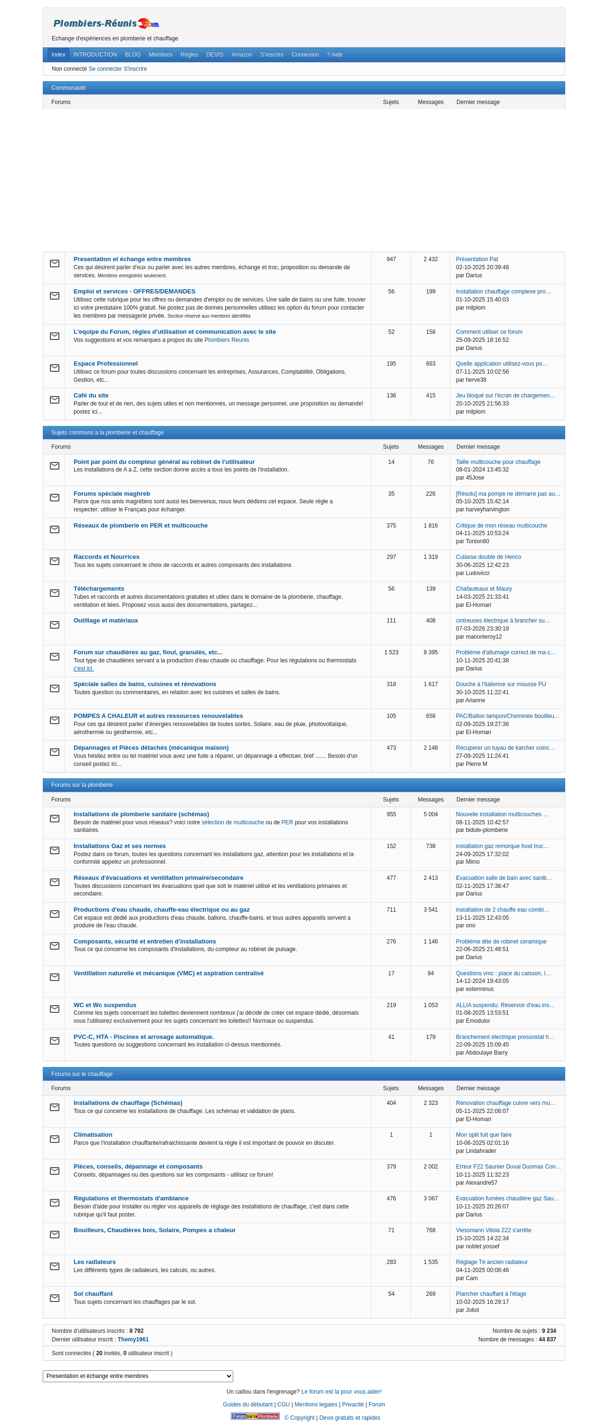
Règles (189, 54)
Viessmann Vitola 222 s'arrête (494, 1230)
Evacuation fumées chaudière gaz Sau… (507, 1198)
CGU (283, 1404)
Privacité (353, 1404)
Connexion (305, 54)
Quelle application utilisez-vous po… (502, 363)
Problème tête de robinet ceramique (501, 941)
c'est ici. (84, 668)
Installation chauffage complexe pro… (503, 291)
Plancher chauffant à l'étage (491, 1294)
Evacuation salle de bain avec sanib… (504, 878)
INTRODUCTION (95, 54)
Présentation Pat (477, 259)
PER (288, 822)
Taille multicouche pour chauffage (498, 462)
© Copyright (300, 1418)
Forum (377, 1404)
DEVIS (214, 54)
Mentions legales (315, 1404)
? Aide (334, 54)
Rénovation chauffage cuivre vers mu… (506, 1103)
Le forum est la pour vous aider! (341, 1391)
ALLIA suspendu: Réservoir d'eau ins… (505, 1005)
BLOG (133, 54)
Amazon (241, 54)
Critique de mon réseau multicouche (501, 525)
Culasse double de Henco (488, 557)
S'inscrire (135, 69)
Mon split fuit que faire (484, 1135)
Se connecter (105, 69)
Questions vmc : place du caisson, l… (503, 973)
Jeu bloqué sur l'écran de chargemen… (505, 395)
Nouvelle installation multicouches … (502, 814)
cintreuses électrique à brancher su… (503, 620)
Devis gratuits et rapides (349, 1418)
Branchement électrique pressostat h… (505, 1037)
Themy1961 (133, 1339)
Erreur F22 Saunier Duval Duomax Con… (508, 1166)
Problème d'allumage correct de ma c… (506, 652)
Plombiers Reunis (227, 340)
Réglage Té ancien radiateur (492, 1262)
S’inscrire (272, 54)
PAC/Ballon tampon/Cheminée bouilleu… (508, 716)
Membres (160, 54)
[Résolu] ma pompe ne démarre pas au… (508, 493)
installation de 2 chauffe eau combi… (503, 909)
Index (58, 54)
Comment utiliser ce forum (489, 332)
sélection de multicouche (232, 822)
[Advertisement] (304, 180)
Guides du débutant (248, 1404)
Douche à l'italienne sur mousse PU (501, 684)
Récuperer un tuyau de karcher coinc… (505, 748)
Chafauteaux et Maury (484, 588)
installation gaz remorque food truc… (502, 846)
